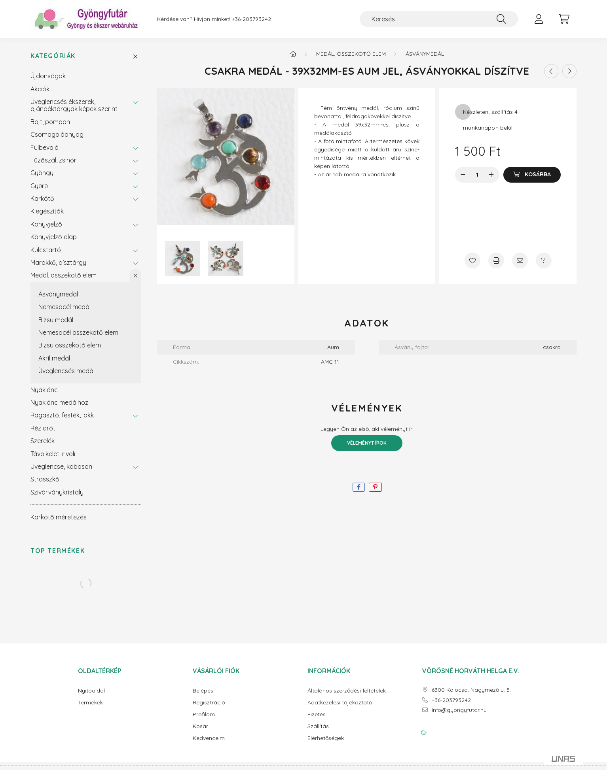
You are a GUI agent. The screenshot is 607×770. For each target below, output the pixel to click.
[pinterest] (375, 487)
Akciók (39, 89)
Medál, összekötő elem (63, 275)
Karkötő (42, 198)
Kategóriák (53, 56)
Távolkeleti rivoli (52, 454)
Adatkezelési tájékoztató (339, 702)
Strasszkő (44, 479)
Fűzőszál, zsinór (53, 160)
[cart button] (564, 19)
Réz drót (42, 428)
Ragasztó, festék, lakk (62, 415)
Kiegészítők (47, 211)
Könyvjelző (46, 224)
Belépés (203, 690)
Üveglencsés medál (66, 371)
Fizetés (316, 714)
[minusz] (463, 175)
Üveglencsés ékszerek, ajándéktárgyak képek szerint (74, 105)
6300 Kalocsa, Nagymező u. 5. (471, 690)
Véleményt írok (367, 443)
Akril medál (54, 358)
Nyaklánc (44, 390)
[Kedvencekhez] (472, 260)
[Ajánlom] (520, 260)
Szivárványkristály (56, 492)
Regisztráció (209, 702)
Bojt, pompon (50, 122)
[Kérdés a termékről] (544, 260)
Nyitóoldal (91, 690)
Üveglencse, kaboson (61, 466)
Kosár (200, 726)
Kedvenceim (209, 738)
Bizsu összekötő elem (69, 345)
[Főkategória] (293, 53)
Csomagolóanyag (56, 134)
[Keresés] (439, 19)
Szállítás (318, 726)
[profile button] (538, 19)
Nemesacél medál (64, 307)
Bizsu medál (55, 320)
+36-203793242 (251, 19)
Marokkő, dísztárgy (58, 262)
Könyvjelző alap (53, 237)
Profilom (204, 714)
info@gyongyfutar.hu (459, 710)
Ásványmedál (58, 294)
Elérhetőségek (325, 738)
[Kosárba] (532, 175)
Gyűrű (39, 186)
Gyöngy (41, 173)
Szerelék (42, 441)
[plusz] (491, 175)
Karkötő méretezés (58, 517)
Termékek (90, 702)
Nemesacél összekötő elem (78, 332)
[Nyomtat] (496, 260)
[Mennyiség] (477, 175)
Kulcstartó (45, 250)
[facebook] (359, 487)
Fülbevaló (44, 147)
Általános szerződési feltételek (346, 690)
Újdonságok (48, 76)
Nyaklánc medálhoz (59, 402)
